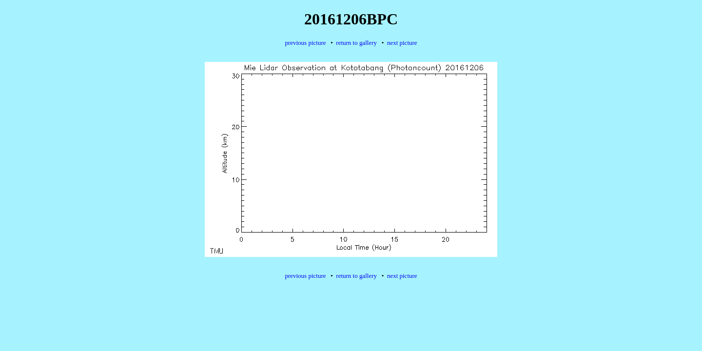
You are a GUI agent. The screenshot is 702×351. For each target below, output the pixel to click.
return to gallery (356, 42)
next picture (402, 42)
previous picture (305, 42)
